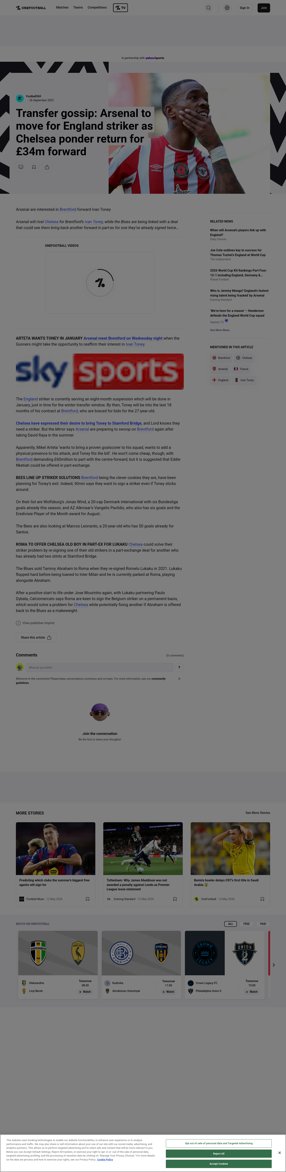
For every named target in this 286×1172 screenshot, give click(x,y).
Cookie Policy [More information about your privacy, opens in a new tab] (105, 1159)
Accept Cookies (219, 1163)
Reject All (218, 1153)
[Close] (279, 1152)
